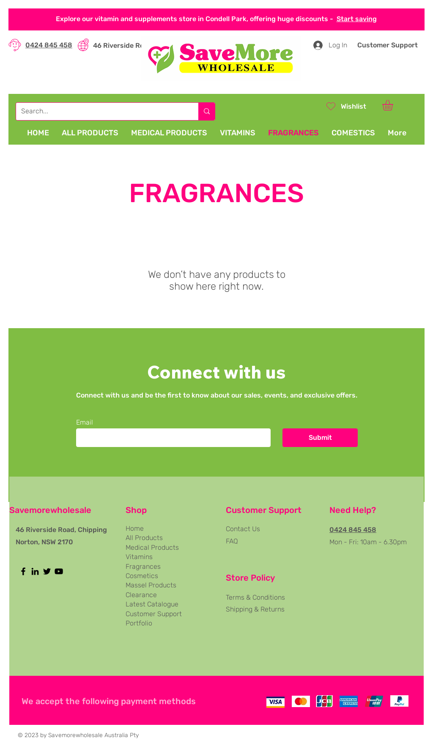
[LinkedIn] (35, 571)
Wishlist (353, 106)
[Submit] (320, 437)
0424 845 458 (48, 45)
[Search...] (101, 111)
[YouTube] (59, 571)
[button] (394, 105)
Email (84, 422)
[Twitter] (47, 571)
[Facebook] (23, 571)
